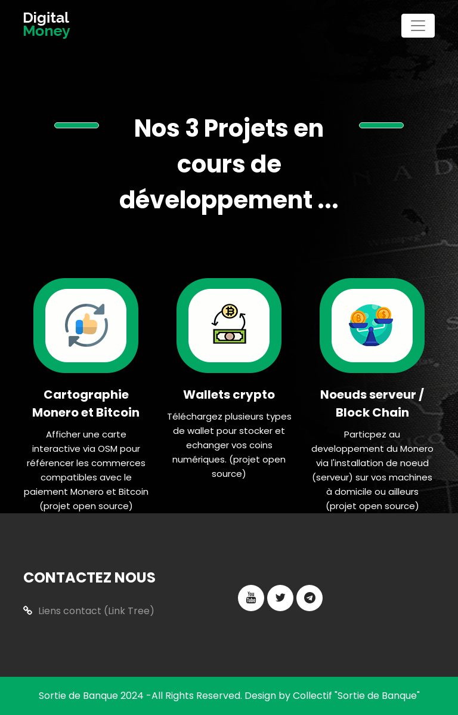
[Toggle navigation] (418, 26)
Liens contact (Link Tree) (88, 611)
